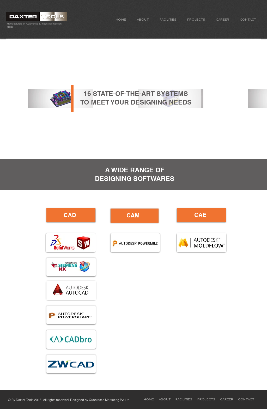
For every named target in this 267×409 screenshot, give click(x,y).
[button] (143, 19)
